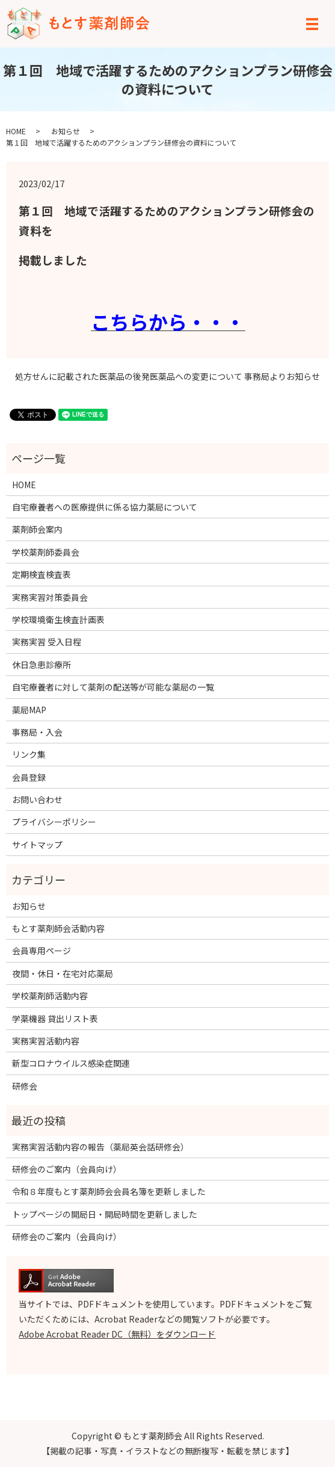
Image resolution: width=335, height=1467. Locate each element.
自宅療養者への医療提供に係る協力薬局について (104, 507)
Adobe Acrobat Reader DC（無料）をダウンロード (117, 1334)
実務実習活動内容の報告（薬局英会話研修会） (100, 1147)
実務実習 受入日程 (46, 642)
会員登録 (29, 777)
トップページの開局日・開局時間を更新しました (104, 1214)
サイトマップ (37, 845)
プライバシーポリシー (54, 822)
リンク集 (29, 754)
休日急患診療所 (41, 665)
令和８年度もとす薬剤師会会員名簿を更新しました (109, 1191)
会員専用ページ (41, 950)
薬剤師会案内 (37, 529)
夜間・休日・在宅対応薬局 (62, 973)
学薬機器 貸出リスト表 (55, 1019)
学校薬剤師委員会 (45, 552)
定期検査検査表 (41, 574)
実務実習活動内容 (45, 1041)
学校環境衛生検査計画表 (58, 619)
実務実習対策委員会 (50, 597)
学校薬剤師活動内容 (50, 996)
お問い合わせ (37, 799)
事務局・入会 (37, 732)
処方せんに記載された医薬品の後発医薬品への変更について (128, 376)
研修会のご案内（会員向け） (66, 1169)
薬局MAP (29, 710)
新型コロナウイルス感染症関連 (71, 1063)
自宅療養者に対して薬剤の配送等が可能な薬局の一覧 (113, 687)
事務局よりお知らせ (282, 376)
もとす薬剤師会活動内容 (58, 928)
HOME (16, 131)
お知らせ (65, 131)
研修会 (24, 1086)
